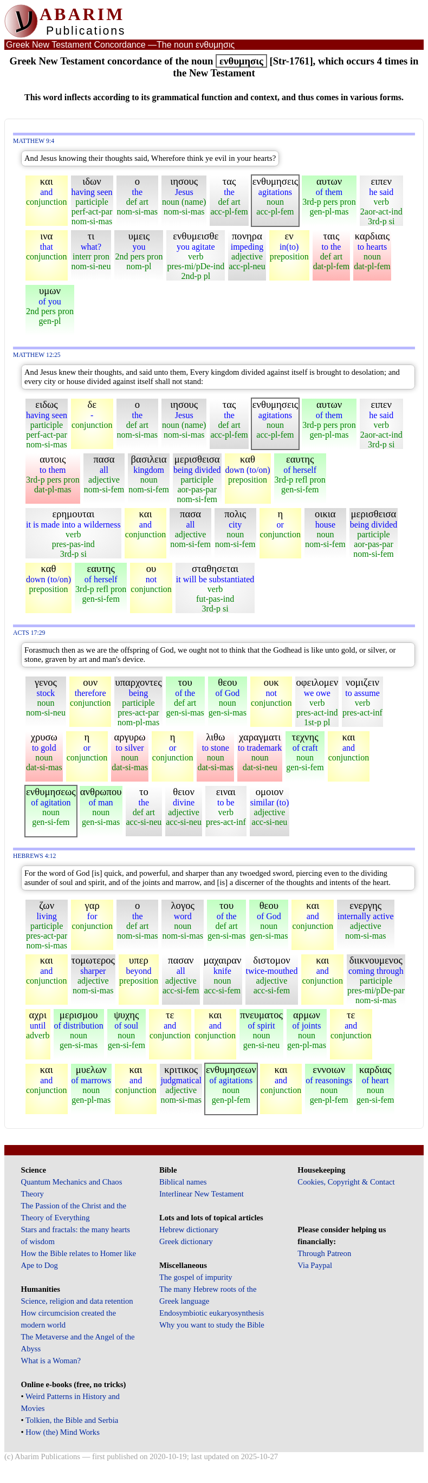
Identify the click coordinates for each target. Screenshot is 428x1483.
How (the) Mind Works (62, 1432)
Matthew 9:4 (33, 141)
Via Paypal (314, 1265)
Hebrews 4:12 (34, 856)
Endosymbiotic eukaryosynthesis (211, 1313)
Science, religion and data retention (77, 1301)
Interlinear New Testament (201, 1193)
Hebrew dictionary (188, 1229)
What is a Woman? (51, 1360)
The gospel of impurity (195, 1277)
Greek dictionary (186, 1241)
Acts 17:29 (29, 632)
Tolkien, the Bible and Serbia (71, 1420)
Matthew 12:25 (37, 355)
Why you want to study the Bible (211, 1325)
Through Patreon (324, 1253)
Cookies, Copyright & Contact (345, 1182)
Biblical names (183, 1182)
